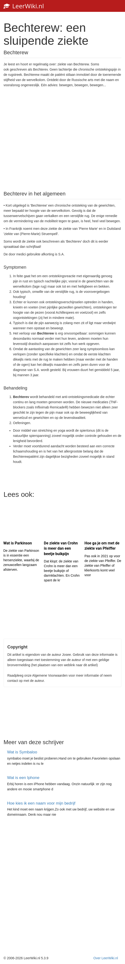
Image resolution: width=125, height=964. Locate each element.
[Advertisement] (62, 138)
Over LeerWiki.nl (106, 958)
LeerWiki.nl (24, 6)
